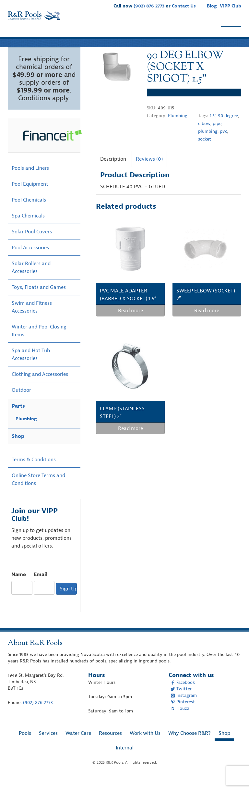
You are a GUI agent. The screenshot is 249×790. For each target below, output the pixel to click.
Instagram (184, 708)
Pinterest (183, 714)
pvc (223, 144)
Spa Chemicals (28, 228)
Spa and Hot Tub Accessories (31, 367)
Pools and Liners (30, 181)
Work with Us (146, 35)
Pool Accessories (30, 260)
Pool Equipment (30, 196)
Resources (108, 35)
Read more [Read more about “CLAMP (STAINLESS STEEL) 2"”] (130, 441)
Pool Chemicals (29, 212)
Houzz (180, 721)
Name (18, 587)
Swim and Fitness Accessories (32, 320)
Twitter (181, 701)
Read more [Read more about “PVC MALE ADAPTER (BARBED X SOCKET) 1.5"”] (130, 323)
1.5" (213, 128)
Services (42, 35)
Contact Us (184, 6)
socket (204, 151)
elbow (204, 136)
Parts (18, 418)
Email (41, 587)
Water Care (75, 35)
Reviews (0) (149, 171)
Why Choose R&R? (193, 35)
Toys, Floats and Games (39, 300)
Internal (125, 760)
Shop (231, 35)
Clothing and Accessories (40, 387)
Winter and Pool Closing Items (39, 343)
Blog (212, 6)
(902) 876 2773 (149, 6)
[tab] (113, 171)
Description (113, 171)
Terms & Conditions (34, 472)
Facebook (183, 695)
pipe (217, 136)
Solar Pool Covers (32, 244)
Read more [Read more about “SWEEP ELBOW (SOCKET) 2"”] (206, 323)
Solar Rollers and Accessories (31, 280)
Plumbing (177, 128)
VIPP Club (230, 6)
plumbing (208, 144)
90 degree (228, 128)
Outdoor (21, 403)
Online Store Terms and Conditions (38, 492)
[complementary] (234, 775)
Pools (18, 35)
